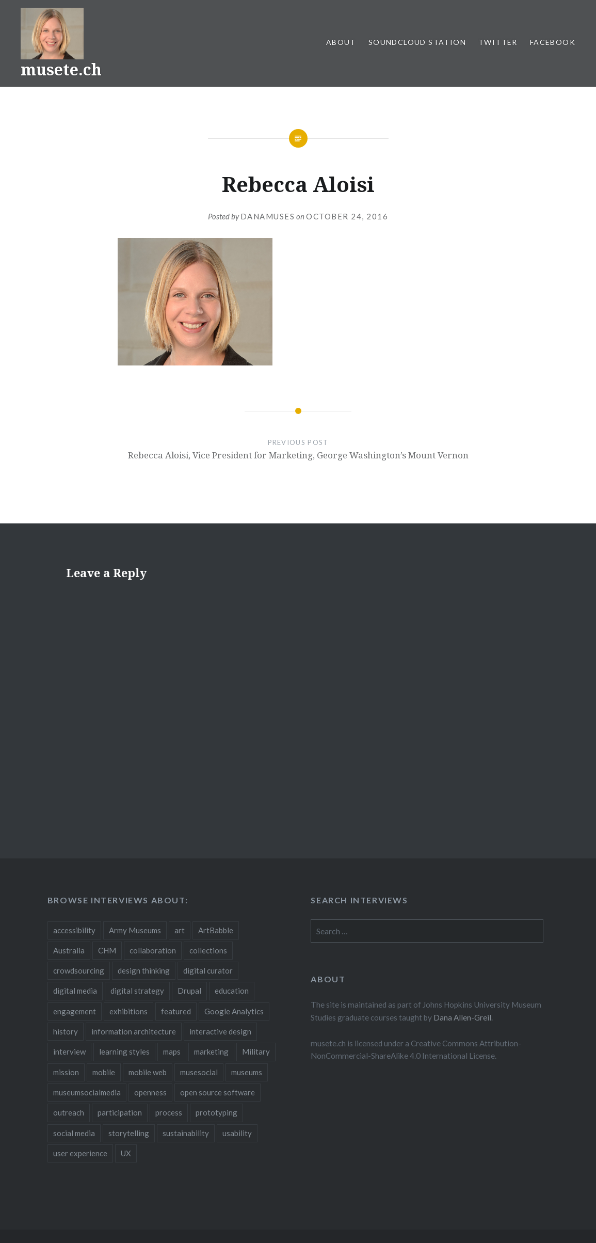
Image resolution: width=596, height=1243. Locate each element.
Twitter (498, 42)
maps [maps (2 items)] (172, 1051)
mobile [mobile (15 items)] (103, 1072)
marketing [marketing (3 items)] (211, 1051)
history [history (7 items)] (65, 1031)
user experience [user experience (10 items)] (80, 1153)
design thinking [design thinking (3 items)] (144, 970)
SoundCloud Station (417, 42)
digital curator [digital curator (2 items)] (208, 970)
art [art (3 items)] (179, 930)
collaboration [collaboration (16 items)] (153, 950)
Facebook (552, 42)
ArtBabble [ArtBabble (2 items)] (215, 930)
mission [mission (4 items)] (66, 1072)
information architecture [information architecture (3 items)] (133, 1031)
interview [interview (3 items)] (69, 1051)
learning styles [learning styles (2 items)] (124, 1051)
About (341, 42)
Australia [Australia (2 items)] (69, 950)
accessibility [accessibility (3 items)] (74, 930)
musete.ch (61, 69)
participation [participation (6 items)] (120, 1112)
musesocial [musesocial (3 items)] (199, 1072)
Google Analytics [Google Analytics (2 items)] (234, 1011)
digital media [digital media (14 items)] (75, 990)
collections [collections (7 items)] (208, 950)
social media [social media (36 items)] (74, 1133)
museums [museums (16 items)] (246, 1072)
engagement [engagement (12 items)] (74, 1011)
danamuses (267, 216)
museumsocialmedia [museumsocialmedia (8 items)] (87, 1092)
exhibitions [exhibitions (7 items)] (128, 1011)
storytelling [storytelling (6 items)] (128, 1133)
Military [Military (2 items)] (256, 1051)
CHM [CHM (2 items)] (107, 950)
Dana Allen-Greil (462, 1017)
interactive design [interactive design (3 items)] (220, 1031)
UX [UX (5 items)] (126, 1153)
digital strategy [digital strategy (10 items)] (137, 990)
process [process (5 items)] (168, 1112)
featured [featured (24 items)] (176, 1011)
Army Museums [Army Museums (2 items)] (135, 930)
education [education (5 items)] (232, 990)
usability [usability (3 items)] (237, 1133)
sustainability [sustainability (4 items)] (186, 1133)
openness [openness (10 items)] (150, 1092)
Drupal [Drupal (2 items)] (189, 990)
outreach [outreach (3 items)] (68, 1112)
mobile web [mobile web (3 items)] (147, 1072)
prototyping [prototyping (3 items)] (216, 1112)
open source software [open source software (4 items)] (217, 1092)
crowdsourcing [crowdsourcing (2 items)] (78, 970)
